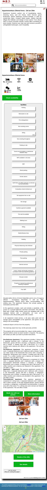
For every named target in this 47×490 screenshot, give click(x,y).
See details (23, 464)
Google (29, 484)
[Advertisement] (23, 39)
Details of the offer (23, 457)
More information (34, 394)
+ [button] (4, 427)
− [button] (4, 430)
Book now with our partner (12, 394)
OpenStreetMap (40, 451)
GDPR (44, 486)
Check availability (12, 98)
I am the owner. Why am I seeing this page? (12, 471)
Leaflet (33, 451)
